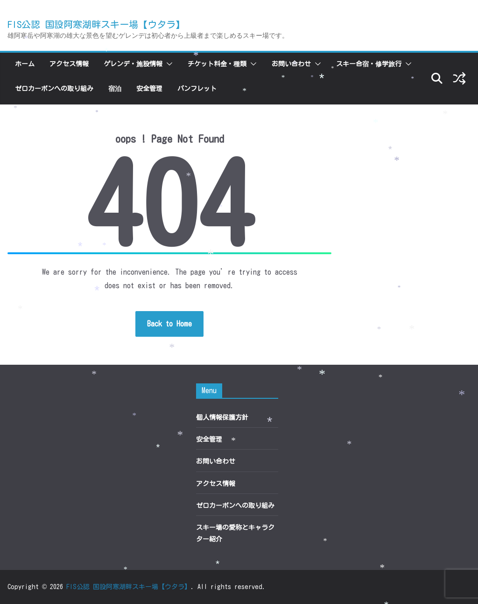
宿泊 (114, 88)
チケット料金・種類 (217, 64)
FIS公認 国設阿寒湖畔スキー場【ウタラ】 (96, 24)
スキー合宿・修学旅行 (368, 64)
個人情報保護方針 (222, 417)
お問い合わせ (291, 64)
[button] (167, 63)
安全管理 (149, 88)
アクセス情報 (69, 64)
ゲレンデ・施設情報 (133, 64)
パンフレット (197, 88)
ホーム (25, 64)
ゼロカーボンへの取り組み (54, 88)
